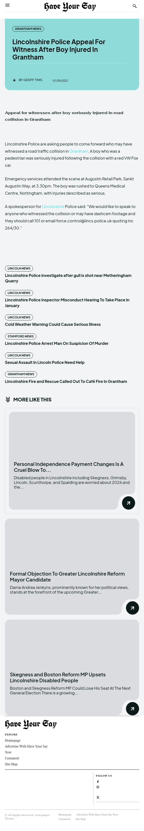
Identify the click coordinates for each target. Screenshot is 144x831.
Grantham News (28, 29)
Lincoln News (19, 268)
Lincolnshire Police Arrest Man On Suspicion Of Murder (56, 343)
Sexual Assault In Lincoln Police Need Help (44, 362)
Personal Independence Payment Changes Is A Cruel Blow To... (68, 467)
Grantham (78, 151)
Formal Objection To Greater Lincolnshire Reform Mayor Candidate (67, 576)
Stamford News (21, 336)
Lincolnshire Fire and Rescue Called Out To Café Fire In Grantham (66, 381)
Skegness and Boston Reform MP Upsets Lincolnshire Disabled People (58, 677)
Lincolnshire (53, 206)
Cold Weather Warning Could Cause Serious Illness (53, 324)
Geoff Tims (32, 80)
